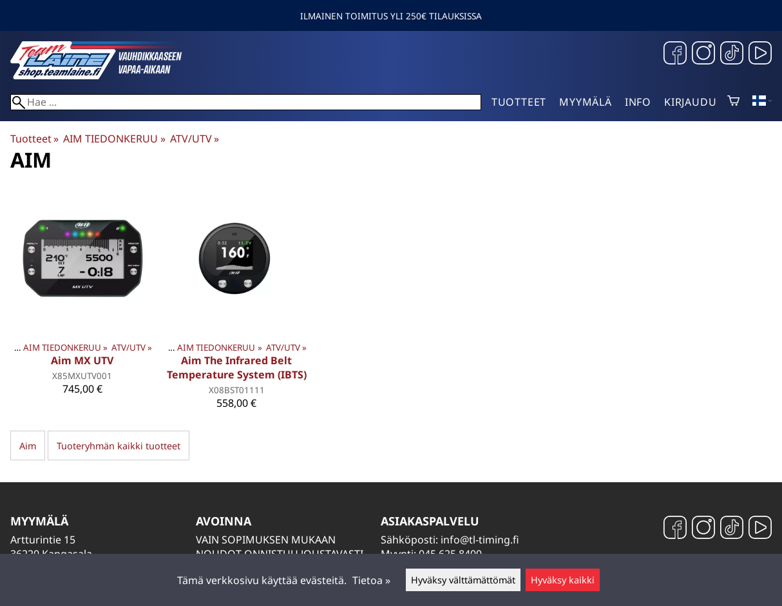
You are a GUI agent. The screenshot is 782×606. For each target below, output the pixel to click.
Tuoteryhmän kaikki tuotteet (118, 446)
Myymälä (585, 102)
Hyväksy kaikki (563, 580)
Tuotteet (518, 102)
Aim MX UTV (82, 360)
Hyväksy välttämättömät (463, 580)
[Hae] (245, 102)
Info (638, 102)
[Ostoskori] (733, 102)
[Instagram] (703, 54)
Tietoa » (371, 580)
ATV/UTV (194, 139)
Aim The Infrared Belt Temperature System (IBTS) (237, 367)
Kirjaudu (690, 102)
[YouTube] (760, 54)
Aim (27, 446)
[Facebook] (675, 54)
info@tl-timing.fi (480, 540)
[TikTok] (731, 54)
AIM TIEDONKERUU (114, 139)
